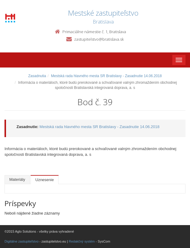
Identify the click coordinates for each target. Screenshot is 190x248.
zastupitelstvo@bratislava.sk (99, 39)
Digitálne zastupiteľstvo (21, 241)
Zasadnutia (37, 76)
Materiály (17, 179)
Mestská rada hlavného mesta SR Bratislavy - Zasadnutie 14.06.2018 (106, 76)
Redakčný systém (82, 241)
